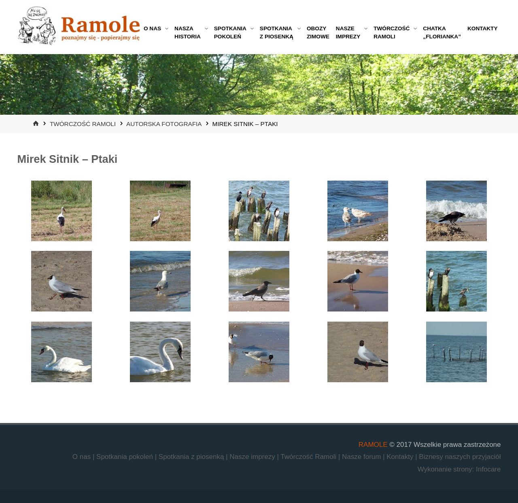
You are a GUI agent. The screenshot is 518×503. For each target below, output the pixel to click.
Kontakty (400, 457)
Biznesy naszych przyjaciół (460, 457)
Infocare (488, 469)
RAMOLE (373, 444)
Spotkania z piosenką (192, 457)
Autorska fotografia (164, 123)
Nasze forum (362, 457)
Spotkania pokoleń (125, 457)
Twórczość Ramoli (83, 123)
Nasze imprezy (253, 457)
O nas (82, 457)
